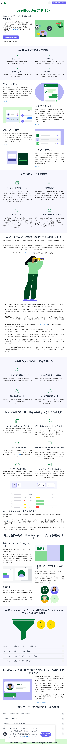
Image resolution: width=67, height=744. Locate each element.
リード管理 (18, 454)
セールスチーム (44, 324)
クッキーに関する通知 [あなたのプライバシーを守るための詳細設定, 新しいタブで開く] (23, 736)
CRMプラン (16, 30)
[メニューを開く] (4, 3)
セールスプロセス (44, 340)
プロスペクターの (7, 520)
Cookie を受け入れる (45, 734)
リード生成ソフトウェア (27, 253)
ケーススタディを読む (41, 702)
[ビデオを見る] (49, 28)
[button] (5, 734)
